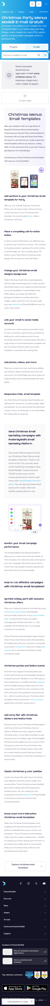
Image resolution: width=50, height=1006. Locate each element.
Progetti (13, 47)
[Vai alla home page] (3, 4)
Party (32, 12)
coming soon (20, 647)
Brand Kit (16, 304)
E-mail (36, 47)
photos (30, 216)
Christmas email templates (15, 612)
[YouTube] (44, 883)
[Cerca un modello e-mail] (20, 55)
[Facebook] (20, 883)
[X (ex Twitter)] (36, 883)
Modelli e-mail (7, 12)
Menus (21, 12)
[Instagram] (28, 883)
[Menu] (46, 4)
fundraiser (40, 682)
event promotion (36, 699)
